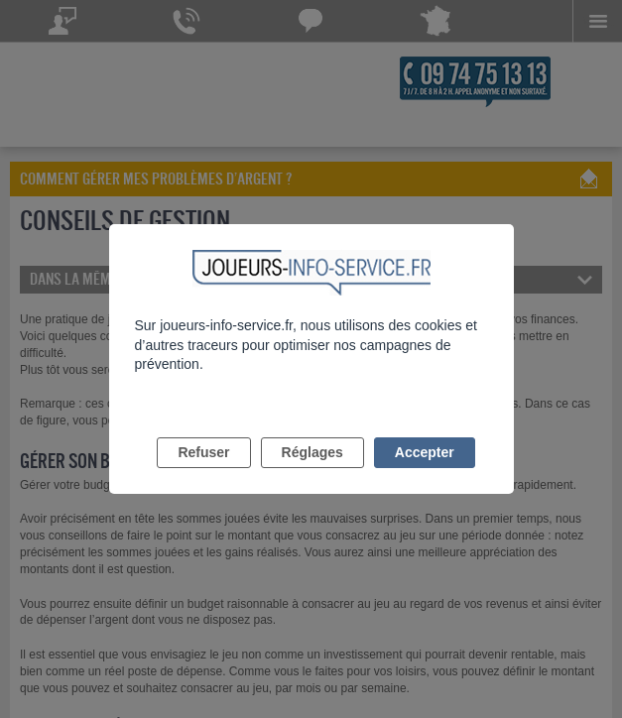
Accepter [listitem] (424, 452)
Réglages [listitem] (312, 452)
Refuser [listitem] (203, 452)
